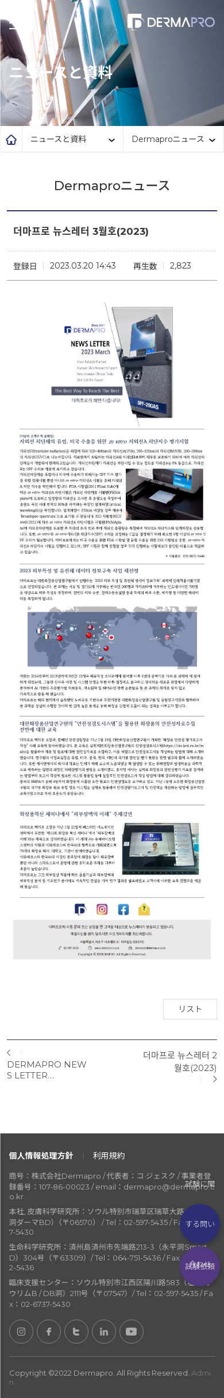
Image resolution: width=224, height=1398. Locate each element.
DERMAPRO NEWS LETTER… (47, 1070)
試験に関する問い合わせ (200, 1224)
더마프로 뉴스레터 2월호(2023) (180, 1061)
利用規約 (109, 1156)
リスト (190, 1009)
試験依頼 (200, 1266)
